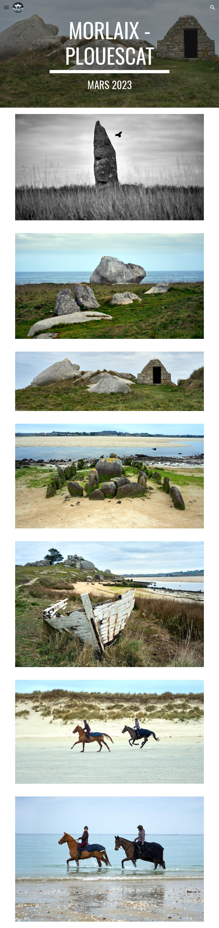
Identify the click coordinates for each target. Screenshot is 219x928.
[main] (110, 54)
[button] (6, 7)
